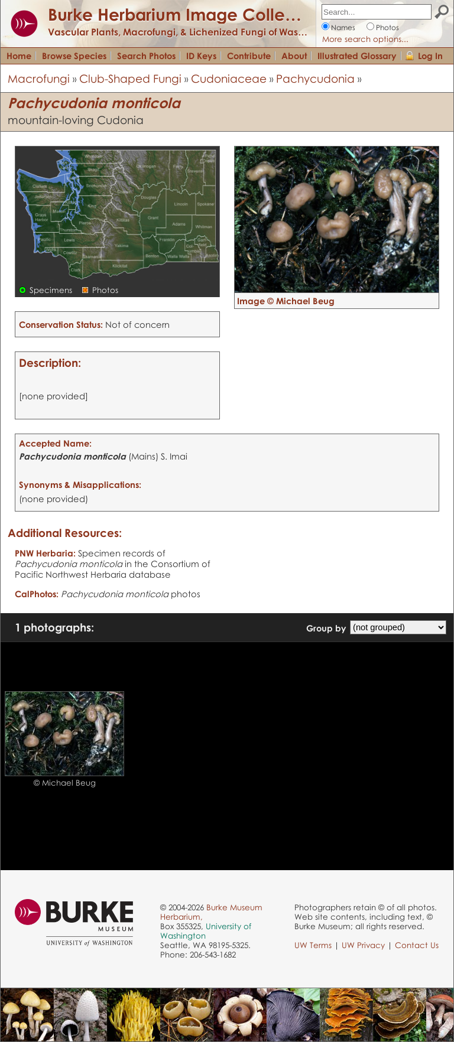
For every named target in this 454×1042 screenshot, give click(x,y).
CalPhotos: (37, 593)
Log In (430, 55)
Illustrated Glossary (357, 55)
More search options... (365, 39)
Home (19, 55)
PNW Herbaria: (45, 553)
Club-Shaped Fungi (130, 78)
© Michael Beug (65, 782)
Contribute (249, 55)
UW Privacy (363, 945)
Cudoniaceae (229, 78)
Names (343, 27)
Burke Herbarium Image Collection (186, 14)
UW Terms (313, 945)
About (294, 55)
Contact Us (417, 945)
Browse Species (74, 55)
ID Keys (201, 55)
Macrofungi (39, 78)
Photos (387, 27)
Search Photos (146, 55)
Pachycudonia (315, 78)
